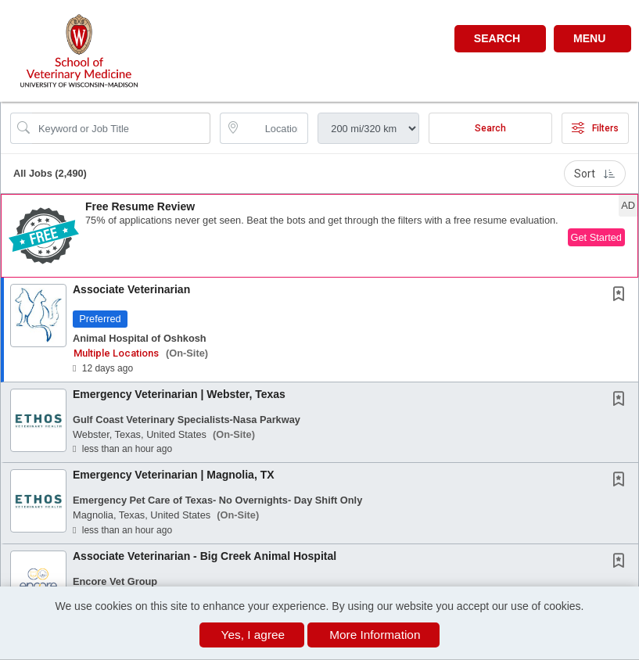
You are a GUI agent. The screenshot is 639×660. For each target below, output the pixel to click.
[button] (592, 38)
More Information (374, 634)
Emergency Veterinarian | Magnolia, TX (174, 474)
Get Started (596, 237)
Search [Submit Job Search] (490, 128)
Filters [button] (595, 128)
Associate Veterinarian (131, 289)
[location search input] (275, 128)
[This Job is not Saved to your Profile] (622, 295)
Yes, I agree (253, 634)
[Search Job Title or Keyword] (121, 128)
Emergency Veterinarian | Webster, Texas (179, 394)
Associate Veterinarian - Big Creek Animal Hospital (204, 556)
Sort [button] (595, 173)
